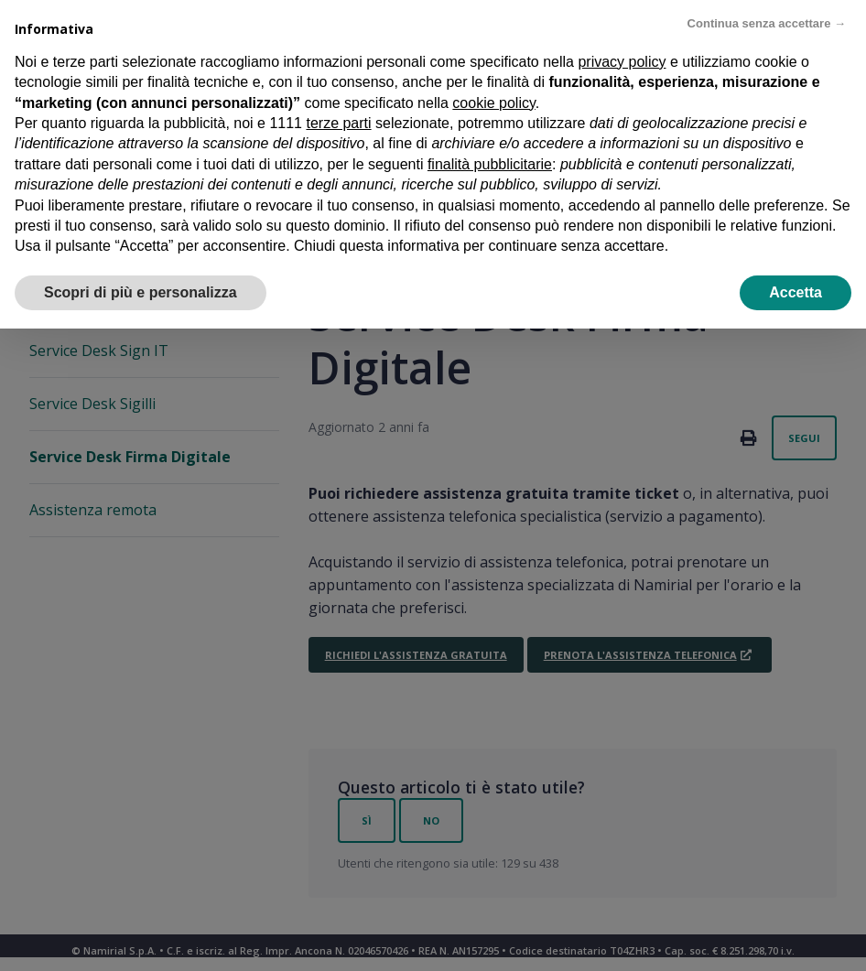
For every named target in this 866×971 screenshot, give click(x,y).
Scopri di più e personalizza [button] (140, 287)
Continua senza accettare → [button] (766, 18)
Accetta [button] (795, 287)
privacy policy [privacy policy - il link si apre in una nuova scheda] (622, 56)
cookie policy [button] (493, 97)
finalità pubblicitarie (490, 159)
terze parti (338, 117)
